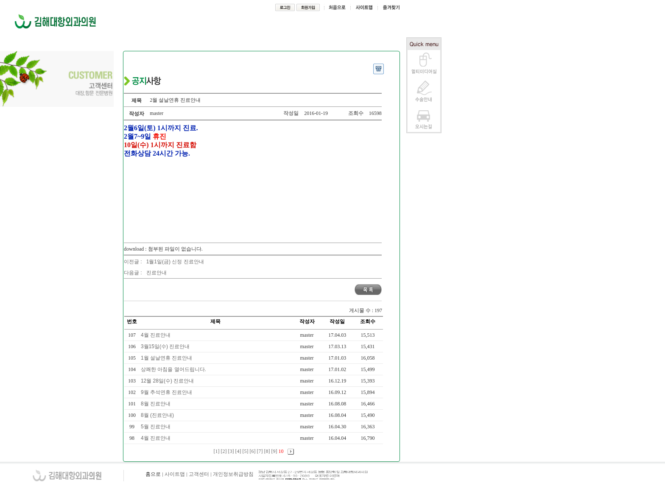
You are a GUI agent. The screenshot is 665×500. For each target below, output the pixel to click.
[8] (267, 451)
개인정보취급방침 (233, 474)
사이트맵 (175, 474)
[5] (246, 451)
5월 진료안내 (156, 427)
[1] (217, 451)
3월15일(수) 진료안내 (166, 346)
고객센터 (199, 474)
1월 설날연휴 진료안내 (167, 358)
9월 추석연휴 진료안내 (167, 392)
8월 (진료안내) (158, 415)
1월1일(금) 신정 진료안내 (175, 262)
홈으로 (153, 474)
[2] (224, 451)
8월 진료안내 (156, 404)
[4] (238, 451)
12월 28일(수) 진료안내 (168, 381)
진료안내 (156, 273)
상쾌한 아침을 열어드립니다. (174, 369)
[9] (274, 451)
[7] (260, 451)
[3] (231, 451)
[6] (253, 451)
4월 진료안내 (156, 335)
